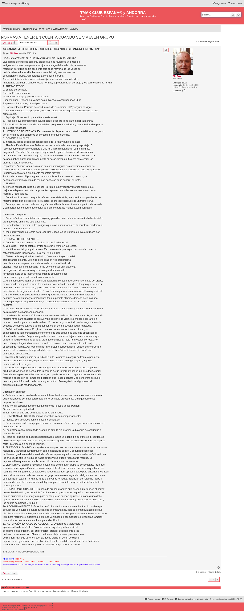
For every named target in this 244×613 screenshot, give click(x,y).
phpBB (19, 605)
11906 (184, 83)
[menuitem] (25, 3)
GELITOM (177, 76)
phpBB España (30, 608)
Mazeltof (22, 610)
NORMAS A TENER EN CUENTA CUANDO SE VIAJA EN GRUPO (57, 37)
